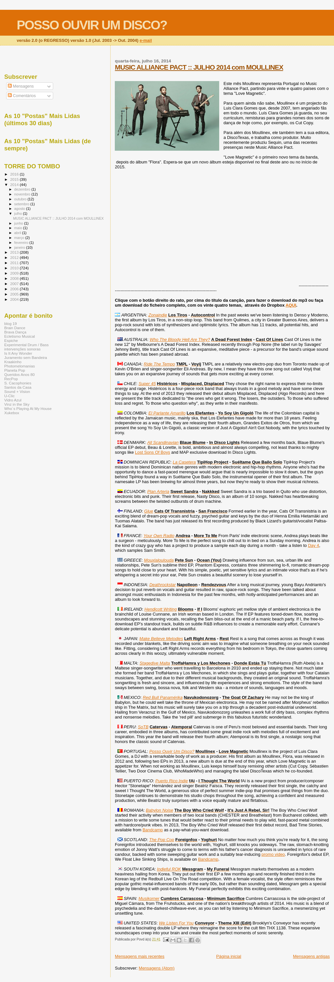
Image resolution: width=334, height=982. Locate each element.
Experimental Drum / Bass (26, 345)
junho (19, 223)
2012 (15, 257)
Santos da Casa (17, 387)
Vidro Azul (13, 400)
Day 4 (313, 545)
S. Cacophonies (17, 383)
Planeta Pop (14, 370)
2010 (15, 268)
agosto (20, 209)
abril (18, 233)
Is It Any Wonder (18, 353)
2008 (15, 278)
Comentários (22, 95)
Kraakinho (13, 362)
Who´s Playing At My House (28, 408)
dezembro (23, 189)
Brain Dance (14, 328)
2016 (15, 174)
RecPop (11, 379)
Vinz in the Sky (16, 404)
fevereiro (21, 243)
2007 (15, 283)
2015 (15, 179)
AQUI (291, 305)
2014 (15, 184)
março (19, 238)
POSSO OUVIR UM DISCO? (92, 25)
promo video (273, 854)
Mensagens (21, 86)
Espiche (11, 340)
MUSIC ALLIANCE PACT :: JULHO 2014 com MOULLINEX (199, 67)
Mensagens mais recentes (139, 956)
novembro (23, 194)
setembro (22, 204)
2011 (15, 263)
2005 (15, 294)
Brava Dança (15, 332)
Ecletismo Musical (19, 336)
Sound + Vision (17, 391)
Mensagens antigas (311, 956)
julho (18, 213)
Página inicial (228, 956)
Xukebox (11, 413)
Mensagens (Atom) (157, 968)
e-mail (146, 40)
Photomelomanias (19, 366)
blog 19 (10, 323)
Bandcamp (153, 829)
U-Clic (9, 396)
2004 (15, 299)
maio (18, 228)
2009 (15, 273)
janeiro (20, 247)
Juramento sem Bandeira (25, 357)
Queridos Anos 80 (19, 374)
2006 (15, 289)
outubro (21, 199)
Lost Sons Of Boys (152, 452)
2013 (15, 252)
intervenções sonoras (22, 349)
